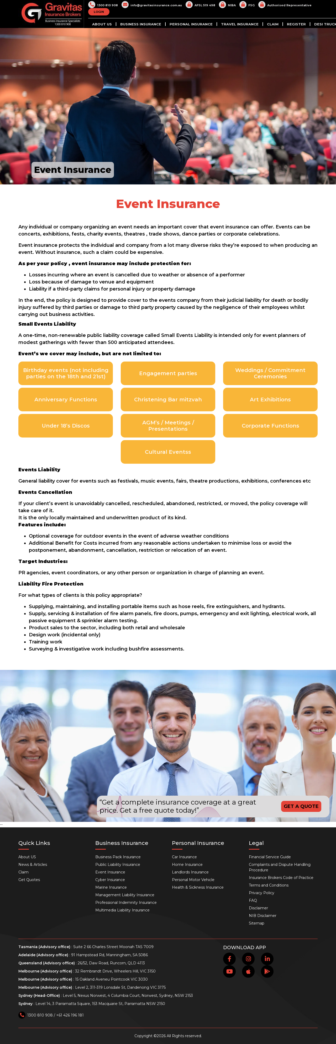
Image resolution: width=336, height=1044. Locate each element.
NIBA (227, 4)
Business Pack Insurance (118, 857)
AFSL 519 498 (200, 4)
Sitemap (256, 923)
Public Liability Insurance (117, 864)
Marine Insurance (111, 887)
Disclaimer (258, 908)
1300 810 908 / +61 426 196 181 (51, 1015)
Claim (273, 24)
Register (296, 24)
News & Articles (32, 864)
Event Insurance (110, 872)
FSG (247, 4)
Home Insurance (187, 864)
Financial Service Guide (270, 857)
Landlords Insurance (190, 872)
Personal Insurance (191, 24)
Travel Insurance (240, 24)
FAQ (253, 900)
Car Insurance (184, 857)
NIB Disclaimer (262, 915)
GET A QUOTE (301, 806)
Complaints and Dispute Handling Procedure (280, 867)
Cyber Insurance (110, 879)
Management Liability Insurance (124, 895)
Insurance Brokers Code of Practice (281, 877)
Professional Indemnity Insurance (126, 902)
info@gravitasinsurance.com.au (152, 4)
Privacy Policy (261, 892)
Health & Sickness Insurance (198, 887)
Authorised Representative (285, 4)
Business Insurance (140, 24)
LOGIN (99, 12)
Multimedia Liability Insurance (122, 910)
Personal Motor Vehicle (193, 879)
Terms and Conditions (268, 885)
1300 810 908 (103, 4)
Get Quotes (29, 879)
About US (102, 24)
